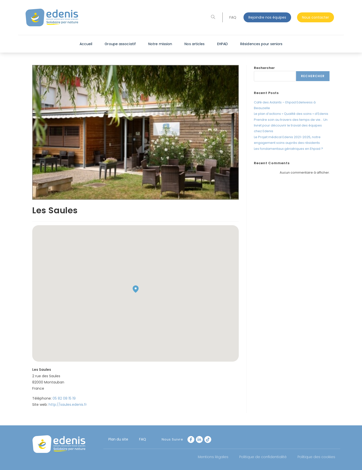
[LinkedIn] (199, 439)
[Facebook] (190, 439)
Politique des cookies (316, 456)
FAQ (232, 17)
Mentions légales (213, 456)
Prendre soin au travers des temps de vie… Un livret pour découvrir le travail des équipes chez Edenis (291, 125)
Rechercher (264, 67)
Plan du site (118, 439)
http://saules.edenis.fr (68, 404)
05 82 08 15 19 (64, 398)
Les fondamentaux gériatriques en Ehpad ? (288, 148)
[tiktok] (207, 439)
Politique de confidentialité (263, 456)
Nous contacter (315, 17)
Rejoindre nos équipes (267, 17)
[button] (136, 289)
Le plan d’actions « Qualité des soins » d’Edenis (291, 113)
